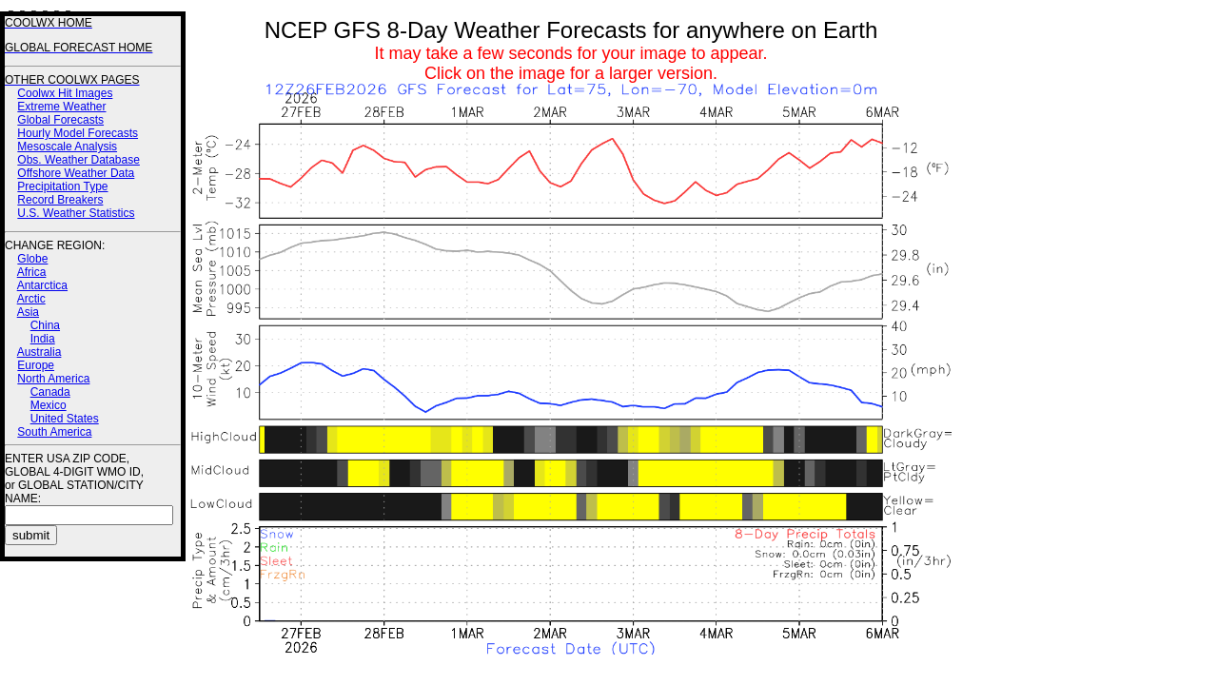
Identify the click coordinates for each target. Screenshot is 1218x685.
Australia (39, 352)
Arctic (31, 298)
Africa (32, 272)
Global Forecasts (60, 120)
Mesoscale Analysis (67, 146)
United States (64, 418)
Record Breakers (60, 199)
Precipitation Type (62, 186)
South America (54, 432)
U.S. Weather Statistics (75, 213)
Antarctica (42, 285)
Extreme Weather (61, 106)
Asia (28, 312)
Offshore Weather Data (75, 173)
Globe (32, 258)
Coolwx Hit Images (64, 93)
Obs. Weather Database (78, 159)
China (45, 325)
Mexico (48, 405)
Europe (35, 365)
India (42, 338)
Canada (50, 392)
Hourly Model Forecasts (77, 133)
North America (53, 378)
